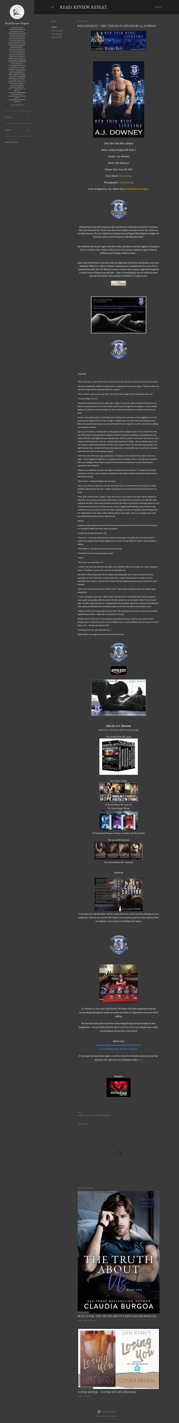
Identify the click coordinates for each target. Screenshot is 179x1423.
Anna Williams (113, 1416)
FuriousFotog (126, 182)
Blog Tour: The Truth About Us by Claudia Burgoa (117, 1316)
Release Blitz (56, 37)
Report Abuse (11, 142)
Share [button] (53, 21)
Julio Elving (126, 175)
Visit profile (17, 105)
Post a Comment (89, 1320)
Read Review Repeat (17, 23)
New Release (56, 34)
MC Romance (57, 31)
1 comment (87, 1396)
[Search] (158, 7)
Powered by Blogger (107, 1411)
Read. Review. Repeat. (84, 7)
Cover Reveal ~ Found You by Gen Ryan (107, 1392)
